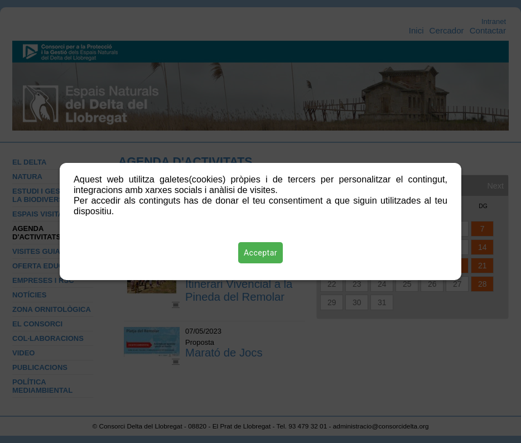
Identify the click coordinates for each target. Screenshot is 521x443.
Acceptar (260, 252)
